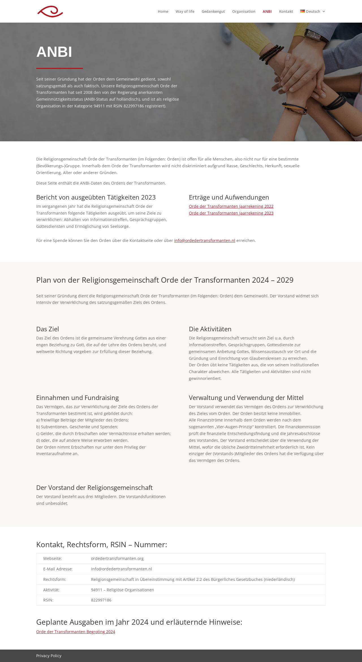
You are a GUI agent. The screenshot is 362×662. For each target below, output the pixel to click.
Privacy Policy (48, 655)
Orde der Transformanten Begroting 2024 (75, 631)
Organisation (243, 11)
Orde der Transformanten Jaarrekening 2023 (231, 213)
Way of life (185, 11)
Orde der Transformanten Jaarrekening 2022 (231, 206)
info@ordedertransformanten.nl (204, 240)
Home (163, 11)
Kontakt (286, 11)
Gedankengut (213, 11)
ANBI (267, 11)
